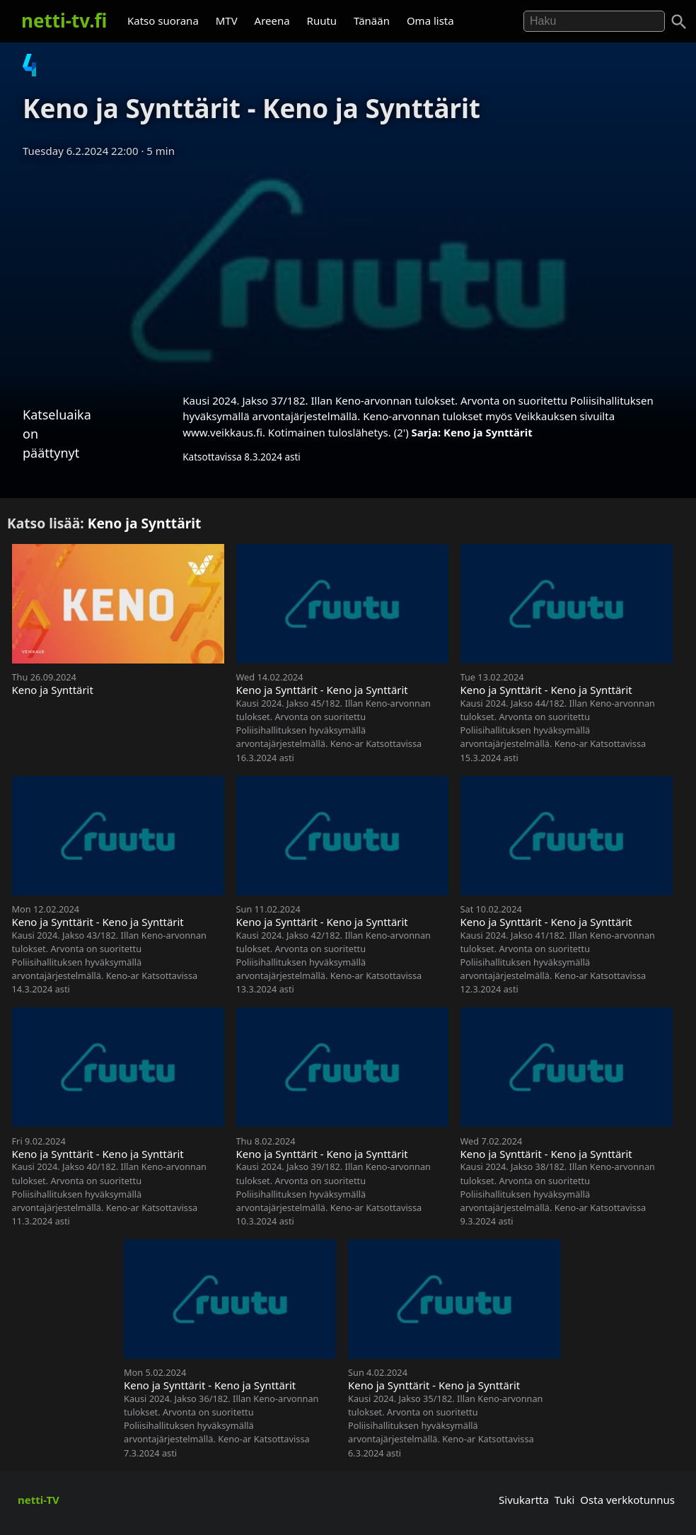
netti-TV (38, 1500)
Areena (272, 20)
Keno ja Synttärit (488, 432)
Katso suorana (163, 20)
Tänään (372, 20)
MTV (227, 20)
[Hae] (594, 21)
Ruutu (322, 20)
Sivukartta (524, 1500)
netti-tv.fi (64, 20)
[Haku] (679, 22)
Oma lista (430, 20)
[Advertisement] (348, 271)
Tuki (565, 1500)
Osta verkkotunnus (627, 1500)
